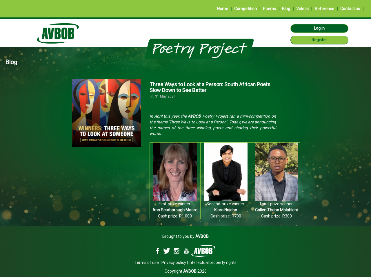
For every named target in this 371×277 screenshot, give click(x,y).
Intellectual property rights (213, 262)
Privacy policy (173, 262)
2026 (195, 271)
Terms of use (146, 262)
